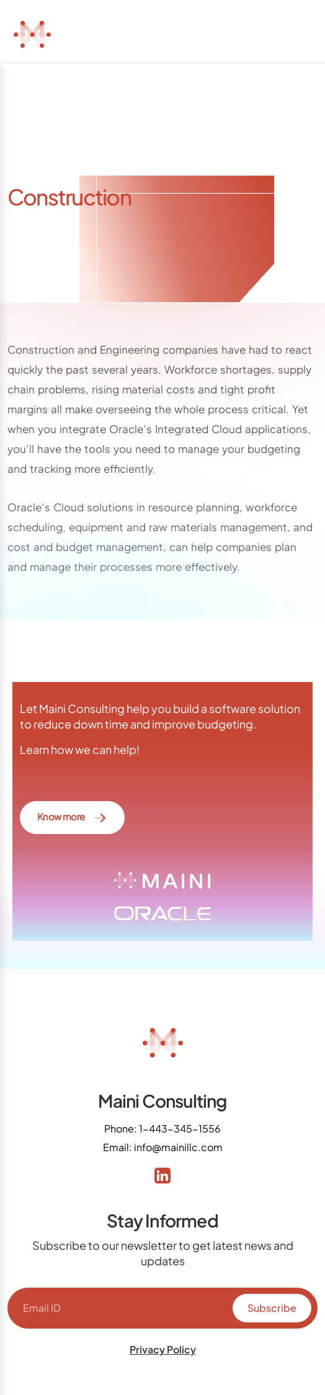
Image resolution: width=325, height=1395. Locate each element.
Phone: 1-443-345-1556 (162, 1128)
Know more (72, 817)
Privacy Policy (163, 1349)
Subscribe (271, 1307)
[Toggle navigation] (298, 33)
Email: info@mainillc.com (163, 1147)
